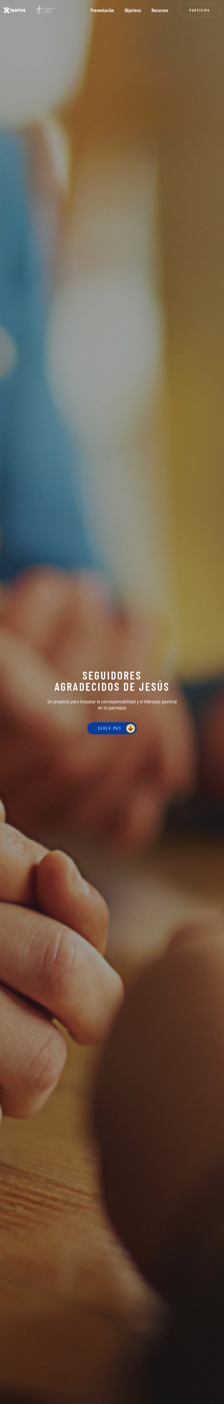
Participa (199, 10)
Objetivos (132, 10)
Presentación (102, 10)
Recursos (160, 10)
